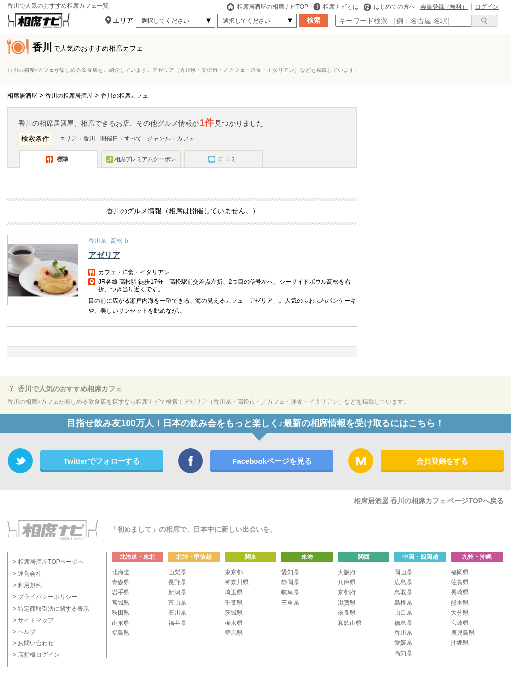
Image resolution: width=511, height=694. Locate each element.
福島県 (120, 632)
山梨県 (177, 572)
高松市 (119, 240)
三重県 (290, 602)
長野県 (177, 582)
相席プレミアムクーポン (144, 159)
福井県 (177, 623)
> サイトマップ (33, 620)
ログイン (487, 6)
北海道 (120, 572)
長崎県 (460, 592)
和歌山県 (350, 623)
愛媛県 (403, 642)
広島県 (403, 582)
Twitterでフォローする (101, 461)
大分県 (460, 612)
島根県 (403, 602)
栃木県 (234, 623)
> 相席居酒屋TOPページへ (48, 561)
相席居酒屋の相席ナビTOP (267, 6)
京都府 (347, 592)
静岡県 (290, 582)
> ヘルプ (24, 631)
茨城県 (234, 612)
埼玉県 (234, 592)
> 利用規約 (27, 585)
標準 (62, 159)
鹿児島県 (463, 632)
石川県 (177, 612)
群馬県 (234, 632)
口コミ (227, 159)
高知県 (403, 653)
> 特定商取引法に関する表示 (51, 608)
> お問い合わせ (33, 643)
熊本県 (460, 602)
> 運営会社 (27, 573)
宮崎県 (460, 623)
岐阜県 (290, 592)
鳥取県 (403, 592)
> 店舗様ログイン (36, 654)
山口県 (403, 612)
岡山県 (403, 572)
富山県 (177, 602)
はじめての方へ (389, 6)
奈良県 (347, 612)
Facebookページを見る (272, 461)
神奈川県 (237, 582)
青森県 (120, 582)
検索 (313, 20)
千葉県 (234, 602)
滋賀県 (347, 602)
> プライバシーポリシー (45, 596)
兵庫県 (347, 582)
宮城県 (120, 602)
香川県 (97, 240)
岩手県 (120, 592)
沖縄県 (460, 642)
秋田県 (120, 612)
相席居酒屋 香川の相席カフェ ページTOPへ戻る (429, 501)
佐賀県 (460, 582)
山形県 (120, 623)
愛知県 (290, 572)
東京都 (234, 572)
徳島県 (403, 623)
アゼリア (104, 255)
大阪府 (347, 572)
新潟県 (177, 592)
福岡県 (460, 572)
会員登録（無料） (444, 6)
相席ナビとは (336, 6)
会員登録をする (442, 461)
